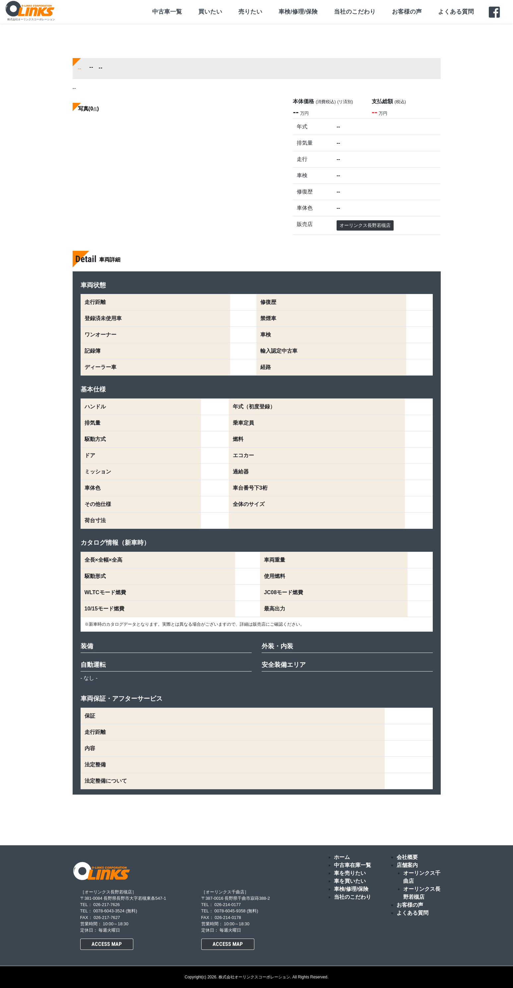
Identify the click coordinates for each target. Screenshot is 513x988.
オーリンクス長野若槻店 (365, 225)
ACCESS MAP (107, 944)
